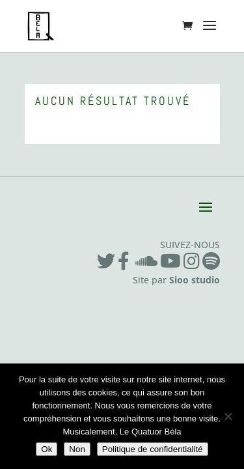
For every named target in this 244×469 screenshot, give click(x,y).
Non (77, 449)
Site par (176, 280)
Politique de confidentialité (152, 449)
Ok (46, 449)
